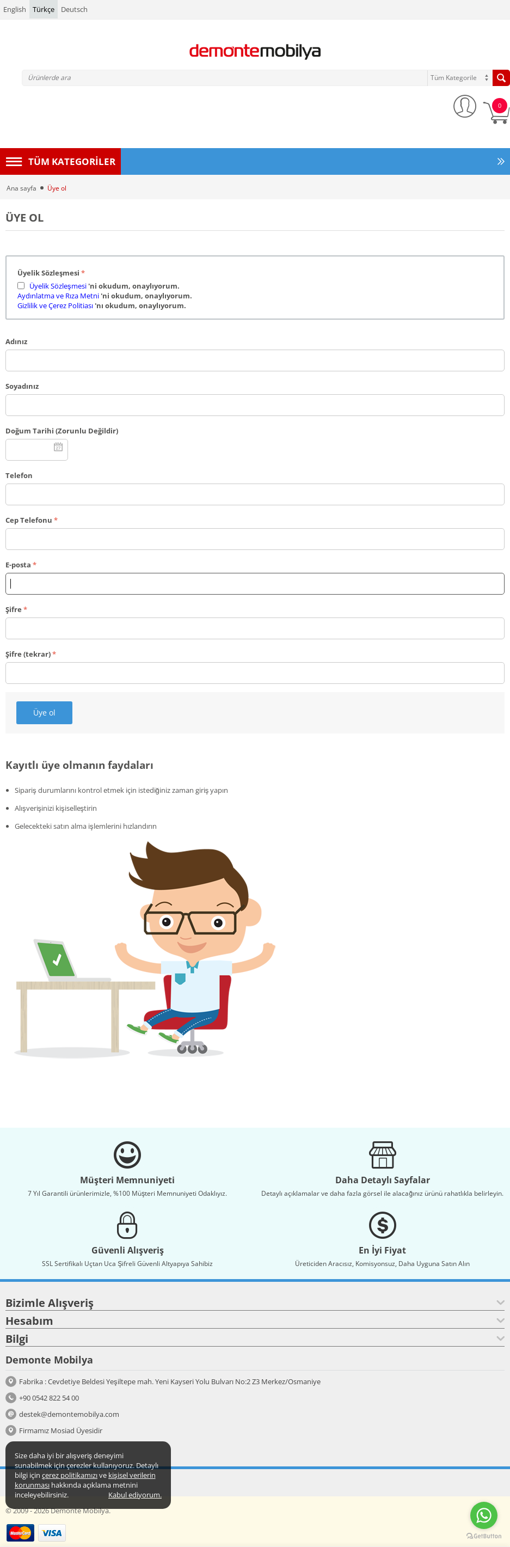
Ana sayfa (21, 188)
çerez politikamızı (69, 1475)
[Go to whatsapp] (483, 1515)
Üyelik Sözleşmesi (48, 273)
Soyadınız (22, 386)
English (14, 9)
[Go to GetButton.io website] (483, 1536)
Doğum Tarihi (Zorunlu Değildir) (61, 431)
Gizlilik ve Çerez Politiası (56, 305)
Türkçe (43, 9)
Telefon (19, 475)
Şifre (13, 609)
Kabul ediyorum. (135, 1495)
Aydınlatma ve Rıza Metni (58, 296)
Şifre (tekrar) (28, 654)
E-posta (18, 565)
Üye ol (44, 712)
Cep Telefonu (28, 520)
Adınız (16, 341)
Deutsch (74, 9)
